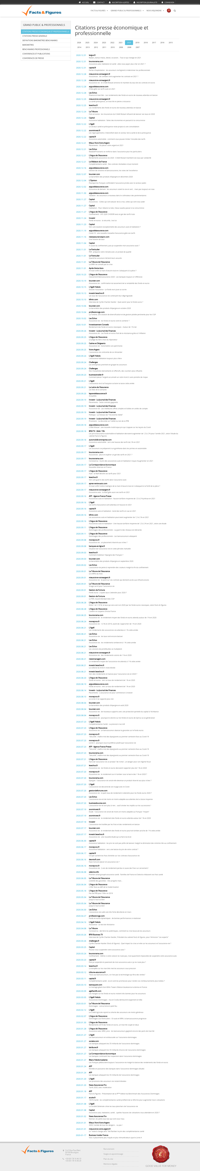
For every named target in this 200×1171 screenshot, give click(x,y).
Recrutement (108, 1149)
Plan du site (108, 1159)
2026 (79, 43)
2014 (79, 47)
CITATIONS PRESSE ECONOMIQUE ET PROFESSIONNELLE (45, 32)
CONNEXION (168, 2)
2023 (104, 43)
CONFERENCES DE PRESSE (33, 58)
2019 (137, 43)
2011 (104, 47)
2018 (146, 43)
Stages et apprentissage (113, 1154)
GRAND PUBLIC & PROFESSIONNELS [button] (127, 11)
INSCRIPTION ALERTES (119, 2)
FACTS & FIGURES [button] (99, 11)
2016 (162, 43)
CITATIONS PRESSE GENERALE (34, 36)
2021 (121, 43)
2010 (113, 47)
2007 (138, 47)
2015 (171, 43)
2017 (154, 43)
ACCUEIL (84, 2)
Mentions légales (110, 1164)
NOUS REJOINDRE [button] (155, 11)
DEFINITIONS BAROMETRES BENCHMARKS (40, 40)
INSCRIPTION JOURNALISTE (145, 2)
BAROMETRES (28, 45)
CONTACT (99, 2)
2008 (129, 47)
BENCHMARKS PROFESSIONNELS (36, 49)
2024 (96, 43)
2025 (87, 43)
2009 (121, 47)
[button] (174, 11)
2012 (96, 47)
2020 (129, 43)
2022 (112, 43)
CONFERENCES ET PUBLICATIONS (36, 54)
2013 (88, 47)
